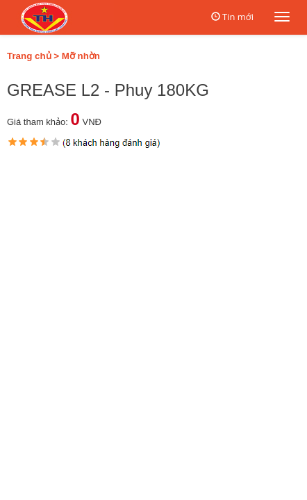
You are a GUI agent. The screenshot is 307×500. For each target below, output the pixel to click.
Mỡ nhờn (81, 56)
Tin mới (238, 16)
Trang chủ (29, 56)
